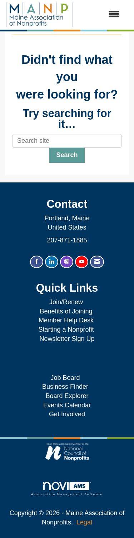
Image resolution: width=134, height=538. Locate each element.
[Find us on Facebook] (36, 262)
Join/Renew (66, 302)
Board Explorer (66, 395)
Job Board (66, 377)
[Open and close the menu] (100, 14)
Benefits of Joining (66, 311)
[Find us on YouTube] (81, 262)
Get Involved (67, 414)
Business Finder (67, 386)
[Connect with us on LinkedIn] (51, 262)
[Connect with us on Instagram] (66, 262)
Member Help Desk (66, 320)
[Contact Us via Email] (97, 262)
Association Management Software (67, 489)
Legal (84, 522)
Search (67, 155)
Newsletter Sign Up (66, 338)
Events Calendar (67, 405)
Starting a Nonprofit (66, 329)
